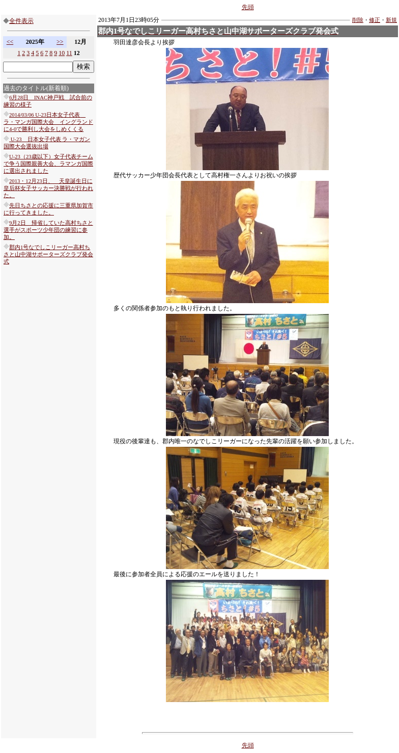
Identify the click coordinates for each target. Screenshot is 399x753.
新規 (391, 20)
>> (60, 41)
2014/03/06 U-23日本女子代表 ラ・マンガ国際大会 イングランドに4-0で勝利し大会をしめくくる (48, 122)
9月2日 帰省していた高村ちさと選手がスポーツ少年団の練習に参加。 (48, 230)
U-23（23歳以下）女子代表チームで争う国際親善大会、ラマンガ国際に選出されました (48, 164)
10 (62, 53)
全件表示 (21, 20)
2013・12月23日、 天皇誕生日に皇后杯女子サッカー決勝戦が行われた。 (48, 188)
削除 (357, 20)
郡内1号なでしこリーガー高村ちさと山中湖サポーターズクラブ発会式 (48, 254)
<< (10, 41)
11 (69, 53)
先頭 (248, 7)
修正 (374, 20)
